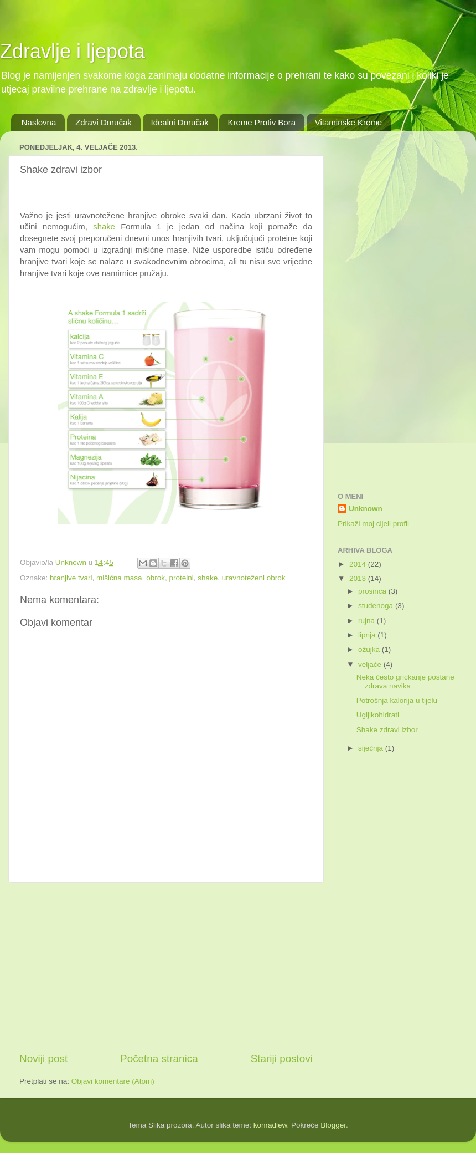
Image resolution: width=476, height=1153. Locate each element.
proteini (181, 578)
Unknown (365, 508)
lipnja (367, 635)
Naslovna (39, 122)
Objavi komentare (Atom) (112, 1081)
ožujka (370, 649)
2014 (358, 564)
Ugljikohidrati (377, 715)
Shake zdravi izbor (387, 730)
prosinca (373, 591)
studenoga (376, 605)
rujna (367, 620)
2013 (358, 578)
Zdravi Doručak (103, 122)
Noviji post (43, 1058)
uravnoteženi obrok (254, 578)
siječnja (371, 748)
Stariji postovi (282, 1058)
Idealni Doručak (180, 122)
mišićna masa (119, 578)
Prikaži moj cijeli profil (373, 523)
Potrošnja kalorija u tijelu (396, 700)
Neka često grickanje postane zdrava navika (405, 681)
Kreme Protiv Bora (261, 122)
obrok (155, 578)
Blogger (333, 1125)
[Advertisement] (166, 967)
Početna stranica (159, 1058)
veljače (371, 664)
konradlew (270, 1125)
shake (104, 226)
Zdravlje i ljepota (72, 51)
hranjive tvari (71, 578)
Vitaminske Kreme (348, 122)
